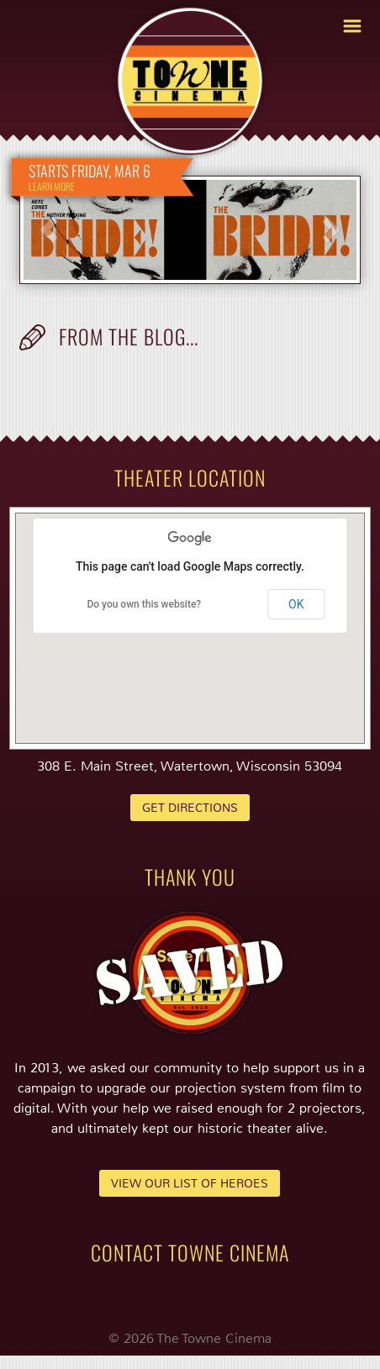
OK (295, 604)
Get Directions (190, 807)
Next (331, 229)
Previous (49, 229)
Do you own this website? (144, 604)
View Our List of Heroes (189, 1183)
